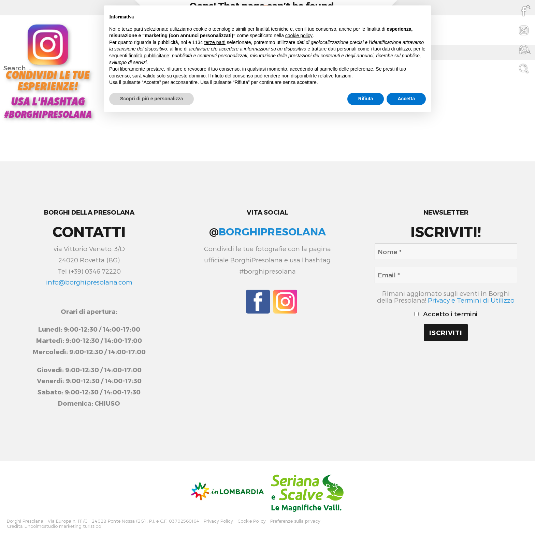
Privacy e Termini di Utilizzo (471, 300)
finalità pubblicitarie (149, 55)
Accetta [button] (406, 98)
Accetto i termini (446, 313)
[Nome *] (446, 251)
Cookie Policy (251, 521)
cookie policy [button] (299, 35)
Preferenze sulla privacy (295, 521)
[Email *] (446, 275)
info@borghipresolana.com (89, 282)
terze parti (215, 42)
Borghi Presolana (25, 521)
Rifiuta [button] (365, 98)
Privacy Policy (218, 521)
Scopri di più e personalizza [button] (151, 98)
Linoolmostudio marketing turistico (63, 525)
